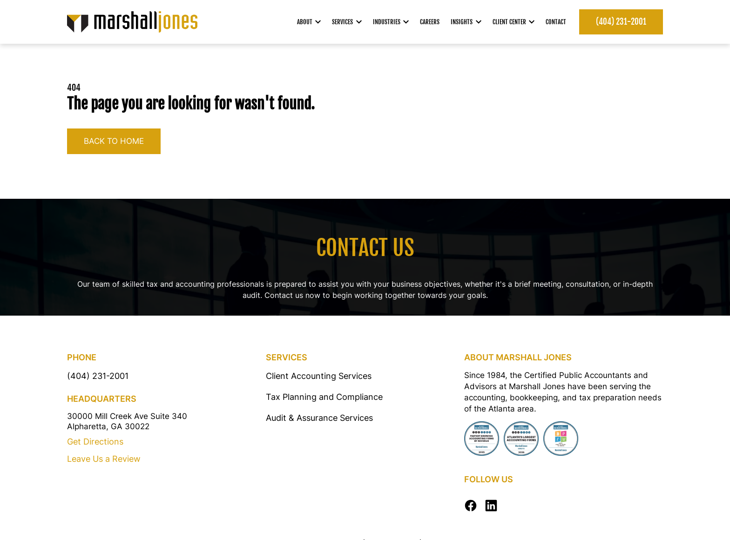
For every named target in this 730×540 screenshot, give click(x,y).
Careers (429, 22)
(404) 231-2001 (621, 22)
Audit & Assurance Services (319, 418)
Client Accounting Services (319, 376)
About (309, 22)
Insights (466, 22)
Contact (556, 22)
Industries (391, 22)
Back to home (114, 141)
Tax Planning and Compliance (324, 397)
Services (347, 22)
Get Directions (95, 441)
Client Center (514, 22)
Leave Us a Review (104, 459)
